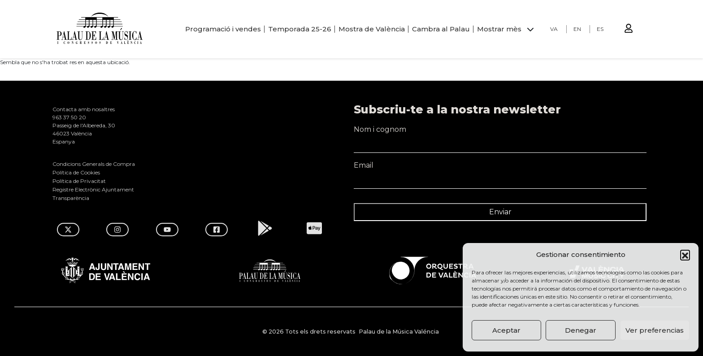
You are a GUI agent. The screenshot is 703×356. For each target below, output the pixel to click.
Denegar (580, 330)
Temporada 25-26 (299, 29)
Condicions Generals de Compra (93, 164)
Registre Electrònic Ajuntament (93, 189)
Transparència (70, 198)
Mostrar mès (499, 29)
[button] (685, 254)
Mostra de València (371, 29)
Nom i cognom (500, 133)
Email (500, 169)
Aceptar (506, 330)
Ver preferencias (654, 330)
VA (554, 29)
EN (577, 29)
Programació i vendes (223, 29)
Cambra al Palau (441, 29)
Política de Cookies (76, 172)
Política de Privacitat (79, 181)
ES (600, 29)
